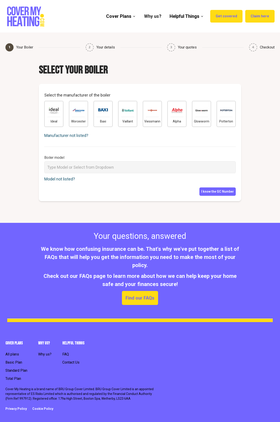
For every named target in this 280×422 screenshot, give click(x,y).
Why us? (44, 354)
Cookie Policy (42, 408)
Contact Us (70, 362)
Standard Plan (16, 370)
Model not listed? (59, 179)
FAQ (65, 354)
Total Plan (13, 378)
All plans (12, 354)
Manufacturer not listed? (66, 135)
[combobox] (140, 167)
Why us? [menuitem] (152, 16)
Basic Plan (13, 362)
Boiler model (54, 157)
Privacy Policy (16, 408)
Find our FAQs (140, 298)
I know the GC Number (217, 191)
